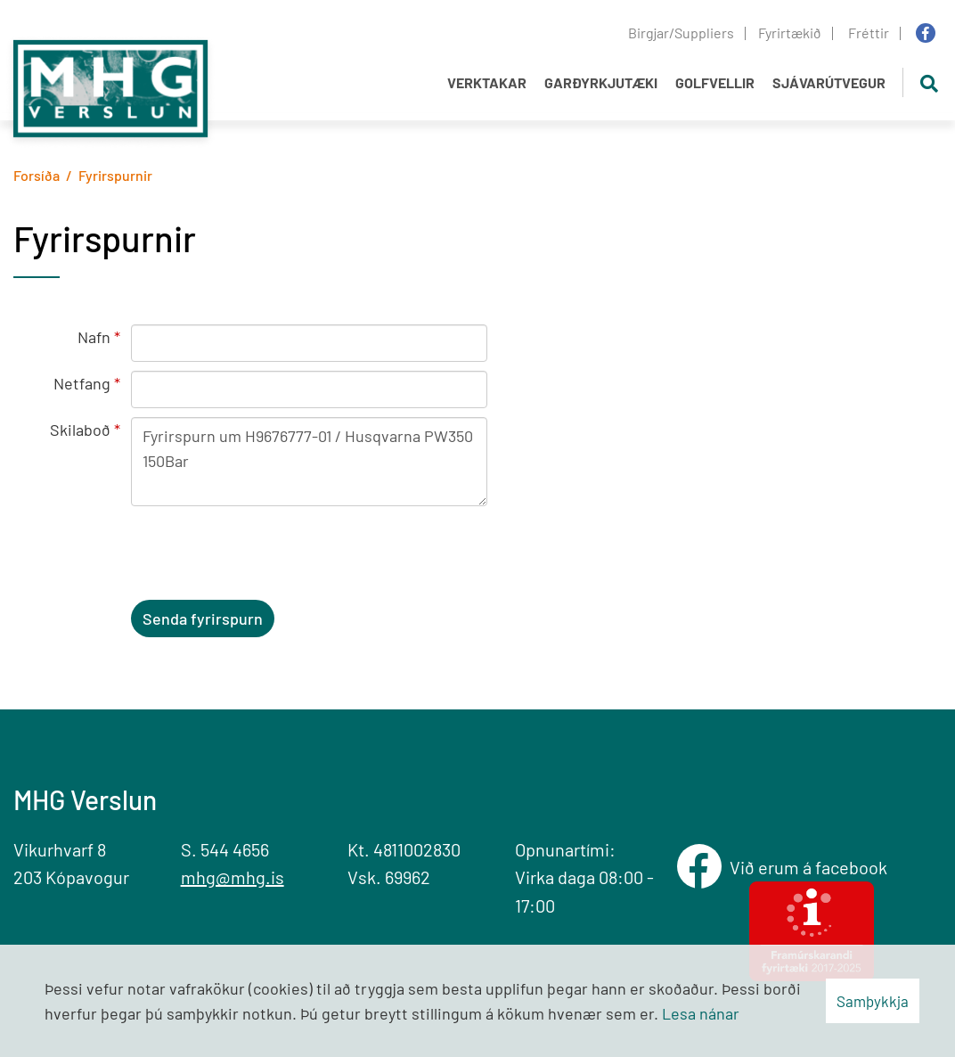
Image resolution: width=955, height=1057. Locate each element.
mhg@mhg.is (232, 877)
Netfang (81, 383)
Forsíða (36, 175)
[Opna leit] (928, 82)
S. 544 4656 (225, 849)
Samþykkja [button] (873, 1001)
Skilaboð (80, 429)
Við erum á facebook (812, 867)
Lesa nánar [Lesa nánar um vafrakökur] (700, 1013)
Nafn (94, 337)
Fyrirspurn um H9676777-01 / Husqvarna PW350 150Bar (309, 461)
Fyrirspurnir (115, 175)
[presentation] (266, 556)
